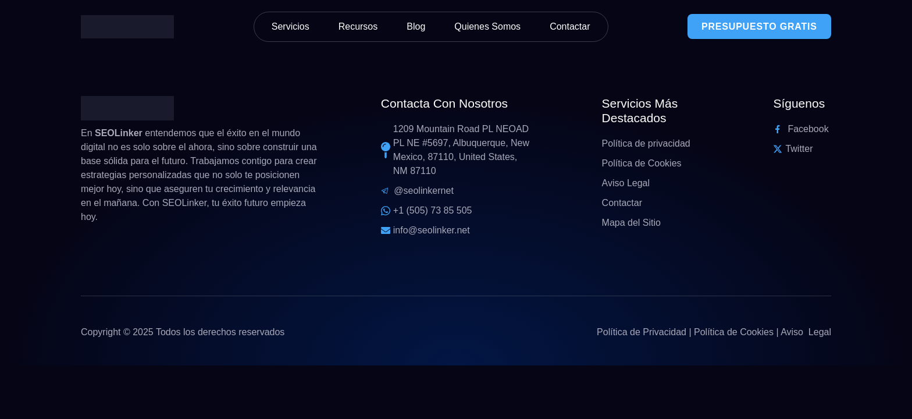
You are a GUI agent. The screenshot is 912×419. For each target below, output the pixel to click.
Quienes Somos (487, 26)
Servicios (290, 26)
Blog (416, 26)
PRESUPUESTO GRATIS (759, 26)
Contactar (570, 26)
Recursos (358, 26)
